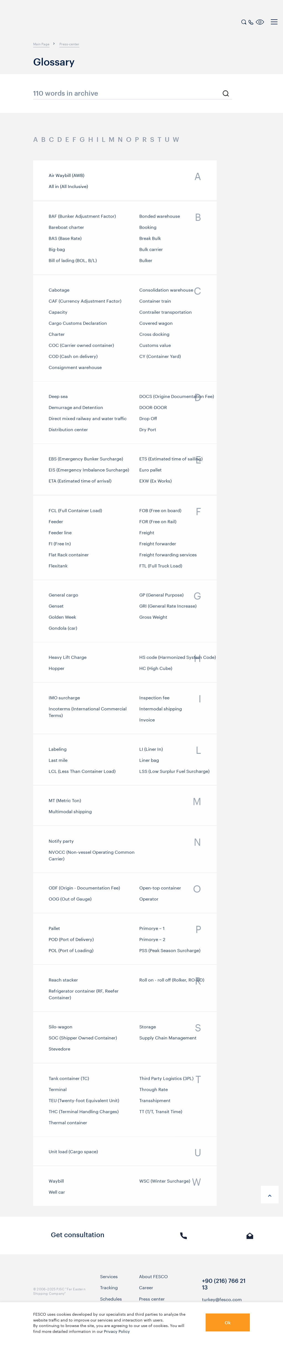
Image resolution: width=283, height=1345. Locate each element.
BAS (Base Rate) (65, 241)
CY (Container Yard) (160, 360)
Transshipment (155, 1103)
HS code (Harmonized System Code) (177, 658)
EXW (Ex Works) (155, 482)
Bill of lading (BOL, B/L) (73, 263)
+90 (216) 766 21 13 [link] (223, 1286)
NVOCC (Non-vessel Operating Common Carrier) (92, 856)
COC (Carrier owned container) (81, 349)
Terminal (58, 1092)
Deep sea (58, 398)
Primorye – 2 (152, 941)
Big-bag (57, 252)
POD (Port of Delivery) (71, 941)
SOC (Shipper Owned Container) (83, 1039)
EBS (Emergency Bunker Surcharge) (86, 460)
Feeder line (60, 535)
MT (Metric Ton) (65, 801)
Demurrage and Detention (76, 409)
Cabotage (59, 294)
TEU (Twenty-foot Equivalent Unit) (84, 1103)
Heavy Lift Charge (68, 658)
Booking (147, 229)
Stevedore (59, 1050)
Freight (146, 535)
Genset (56, 608)
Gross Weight (153, 619)
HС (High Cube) (155, 669)
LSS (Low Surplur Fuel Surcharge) (174, 773)
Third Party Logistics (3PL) (166, 1081)
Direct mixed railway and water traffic (88, 420)
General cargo (63, 597)
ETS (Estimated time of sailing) (171, 460)
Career (146, 1290)
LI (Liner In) (151, 750)
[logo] (40, 23)
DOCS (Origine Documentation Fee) (176, 398)
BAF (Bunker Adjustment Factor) (82, 218)
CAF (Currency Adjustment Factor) (85, 305)
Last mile (58, 761)
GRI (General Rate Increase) (167, 608)
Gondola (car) (63, 630)
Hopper (56, 669)
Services (109, 1278)
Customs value (155, 349)
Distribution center (68, 431)
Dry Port (147, 431)
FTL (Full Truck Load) (160, 568)
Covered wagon (156, 327)
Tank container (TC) (69, 1081)
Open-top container (160, 889)
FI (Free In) (60, 546)
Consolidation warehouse (166, 294)
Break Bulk (150, 241)
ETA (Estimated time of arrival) (80, 482)
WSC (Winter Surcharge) (164, 1182)
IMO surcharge (64, 699)
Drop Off (148, 420)
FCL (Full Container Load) (75, 513)
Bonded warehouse (159, 218)
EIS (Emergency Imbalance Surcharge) (89, 471)
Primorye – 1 (152, 930)
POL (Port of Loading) (71, 952)
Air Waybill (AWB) (66, 174)
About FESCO (153, 1278)
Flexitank (58, 568)
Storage (147, 1028)
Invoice (147, 721)
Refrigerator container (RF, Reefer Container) (84, 995)
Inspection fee (154, 699)
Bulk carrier (151, 252)
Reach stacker (63, 981)
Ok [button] (228, 1322)
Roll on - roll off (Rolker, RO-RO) (171, 981)
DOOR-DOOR (153, 409)
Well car (57, 1193)
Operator (148, 900)
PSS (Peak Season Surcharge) (169, 952)
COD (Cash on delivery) (73, 360)
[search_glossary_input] (132, 93)
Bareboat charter (66, 229)
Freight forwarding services (168, 557)
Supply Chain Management (167, 1039)
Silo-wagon (60, 1028)
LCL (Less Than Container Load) (82, 773)
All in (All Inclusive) (68, 186)
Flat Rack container (69, 557)
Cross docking (154, 338)
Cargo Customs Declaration (78, 327)
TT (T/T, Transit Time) (160, 1114)
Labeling (58, 750)
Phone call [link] (184, 1239)
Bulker (145, 263)
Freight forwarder (157, 546)
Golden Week (62, 619)
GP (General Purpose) (161, 597)
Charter (57, 338)
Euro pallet (150, 471)
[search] (244, 21)
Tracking (109, 1290)
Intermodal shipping (160, 710)
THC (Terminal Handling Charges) (84, 1114)
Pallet (54, 930)
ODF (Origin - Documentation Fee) (84, 889)
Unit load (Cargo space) (73, 1152)
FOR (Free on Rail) (157, 524)
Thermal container (68, 1125)
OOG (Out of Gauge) (70, 900)
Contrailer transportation (165, 316)
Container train (155, 305)
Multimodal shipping (70, 812)
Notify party (61, 842)
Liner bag (149, 761)
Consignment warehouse (75, 371)
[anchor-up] (270, 1194)
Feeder (56, 524)
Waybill (56, 1182)
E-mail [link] (249, 1239)
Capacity (58, 316)
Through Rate (153, 1092)
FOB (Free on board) (160, 513)
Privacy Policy (117, 1331)
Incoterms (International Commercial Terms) (88, 713)
